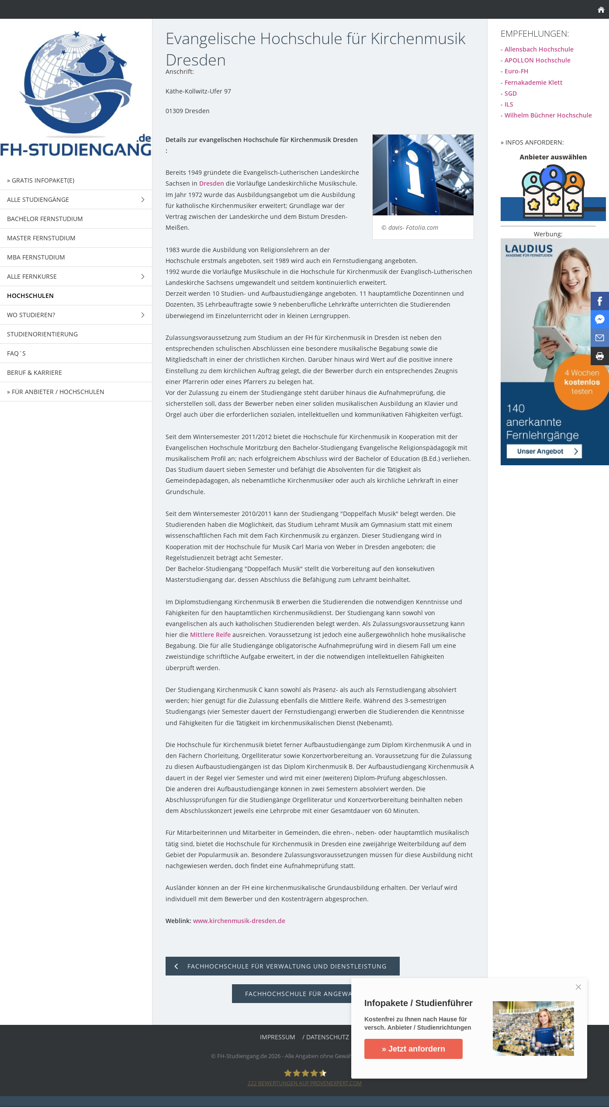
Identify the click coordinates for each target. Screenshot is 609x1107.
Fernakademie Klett (534, 82)
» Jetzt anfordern (413, 1049)
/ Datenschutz (325, 1037)
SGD (511, 93)
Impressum (277, 1037)
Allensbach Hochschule (539, 49)
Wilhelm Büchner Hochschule (548, 115)
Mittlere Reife (210, 634)
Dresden (211, 183)
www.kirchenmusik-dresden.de (239, 921)
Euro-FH (517, 71)
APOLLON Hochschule (538, 60)
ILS (509, 104)
